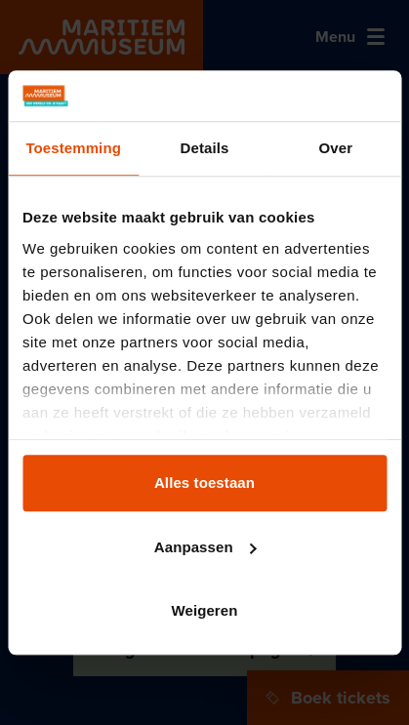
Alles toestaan (204, 482)
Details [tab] (205, 148)
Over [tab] (336, 148)
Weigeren (204, 610)
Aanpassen (205, 547)
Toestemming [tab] (73, 148)
